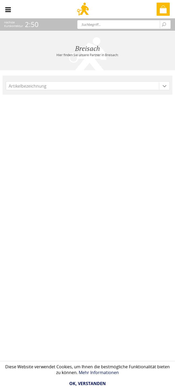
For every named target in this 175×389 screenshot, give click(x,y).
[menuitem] (8, 8)
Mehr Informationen (99, 372)
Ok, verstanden (87, 383)
